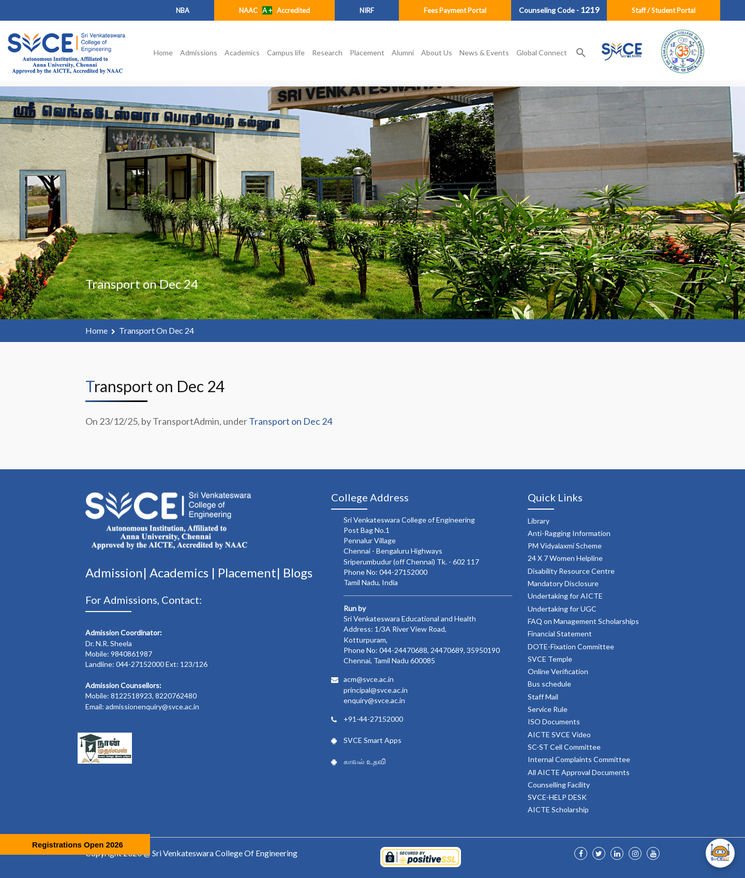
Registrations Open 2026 (77, 844)
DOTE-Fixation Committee (571, 646)
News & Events (484, 52)
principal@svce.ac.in (376, 690)
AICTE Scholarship (558, 809)
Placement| (250, 572)
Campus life (286, 52)
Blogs (297, 572)
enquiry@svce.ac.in (374, 700)
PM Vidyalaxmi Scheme (565, 545)
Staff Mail (543, 696)
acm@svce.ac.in (369, 679)
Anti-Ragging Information (569, 533)
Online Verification (558, 671)
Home (163, 52)
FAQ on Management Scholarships (583, 621)
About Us (436, 52)
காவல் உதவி (365, 761)
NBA (182, 10)
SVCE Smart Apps (372, 740)
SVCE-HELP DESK (557, 797)
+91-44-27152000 (373, 719)
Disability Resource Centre (571, 571)
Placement (367, 52)
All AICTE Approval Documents (579, 772)
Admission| (117, 572)
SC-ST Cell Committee (564, 746)
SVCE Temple (550, 658)
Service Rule (548, 709)
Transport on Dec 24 (156, 330)
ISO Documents (554, 721)
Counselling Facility (559, 784)
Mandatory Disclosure (563, 583)
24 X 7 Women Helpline (565, 558)
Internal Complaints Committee (579, 759)
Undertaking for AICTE (565, 595)
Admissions (198, 52)
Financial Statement (560, 633)
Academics (242, 52)
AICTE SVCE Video (559, 734)
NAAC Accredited (274, 10)
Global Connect (541, 52)
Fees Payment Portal (455, 10)
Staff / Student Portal (663, 10)
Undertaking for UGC (562, 608)
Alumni (403, 52)
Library (538, 520)
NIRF (367, 10)
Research (327, 52)
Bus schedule (549, 683)
